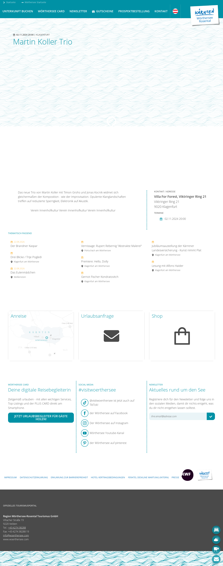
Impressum (10, 477)
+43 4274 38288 (17, 527)
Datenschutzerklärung (34, 477)
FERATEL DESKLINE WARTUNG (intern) (148, 477)
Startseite (9, 2)
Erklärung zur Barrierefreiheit (69, 477)
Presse (175, 477)
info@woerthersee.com (16, 535)
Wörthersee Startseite (33, 2)
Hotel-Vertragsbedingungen (108, 477)
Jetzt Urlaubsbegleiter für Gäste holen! (41, 417)
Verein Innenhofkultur (45, 210)
